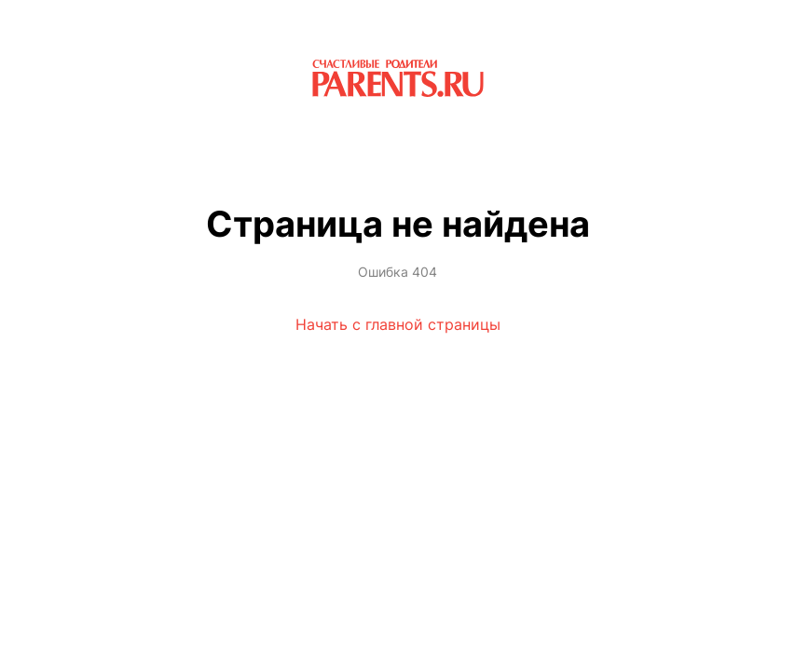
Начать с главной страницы (397, 324)
